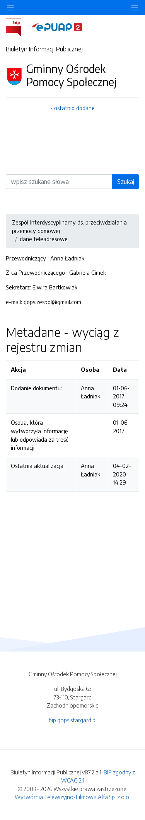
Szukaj (125, 181)
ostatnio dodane (74, 107)
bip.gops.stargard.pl (73, 719)
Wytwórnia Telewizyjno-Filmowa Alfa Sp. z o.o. (72, 796)
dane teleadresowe (44, 238)
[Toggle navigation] (134, 7)
